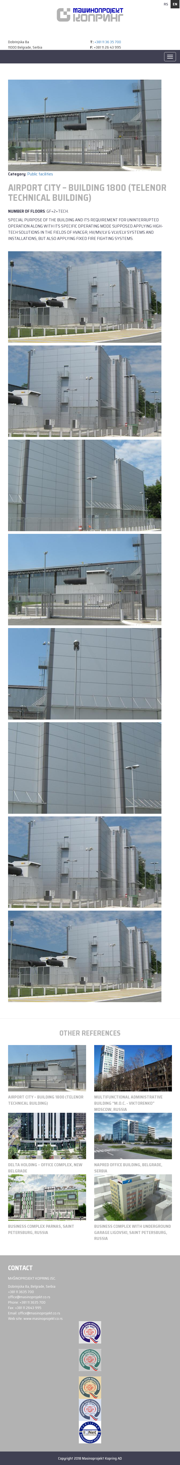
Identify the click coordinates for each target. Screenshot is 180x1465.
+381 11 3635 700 (21, 1292)
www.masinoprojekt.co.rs (43, 1318)
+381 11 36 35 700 (107, 42)
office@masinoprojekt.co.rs (29, 1297)
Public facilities (40, 174)
